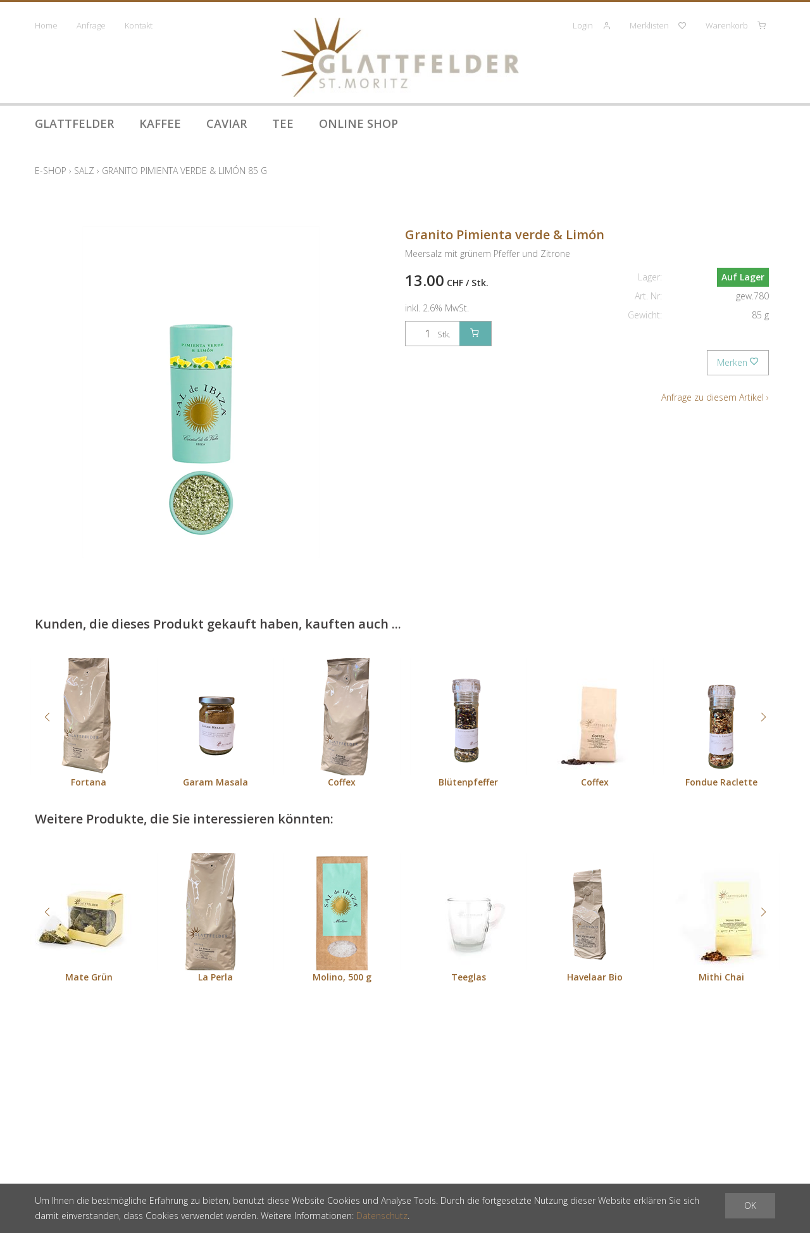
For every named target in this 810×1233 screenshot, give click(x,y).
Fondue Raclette (721, 782)
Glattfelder (74, 123)
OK (750, 1205)
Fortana (88, 782)
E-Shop (50, 171)
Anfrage (91, 25)
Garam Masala (215, 782)
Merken (738, 362)
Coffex (342, 782)
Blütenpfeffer (468, 782)
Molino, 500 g (342, 977)
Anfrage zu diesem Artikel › (715, 397)
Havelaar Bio (595, 977)
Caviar (226, 123)
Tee (283, 123)
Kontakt (139, 25)
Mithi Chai (721, 977)
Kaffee (160, 123)
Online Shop (358, 123)
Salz (84, 171)
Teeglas (468, 977)
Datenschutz (382, 1216)
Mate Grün (89, 977)
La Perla (215, 977)
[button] (46, 717)
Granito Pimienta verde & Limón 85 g (184, 171)
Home (46, 25)
